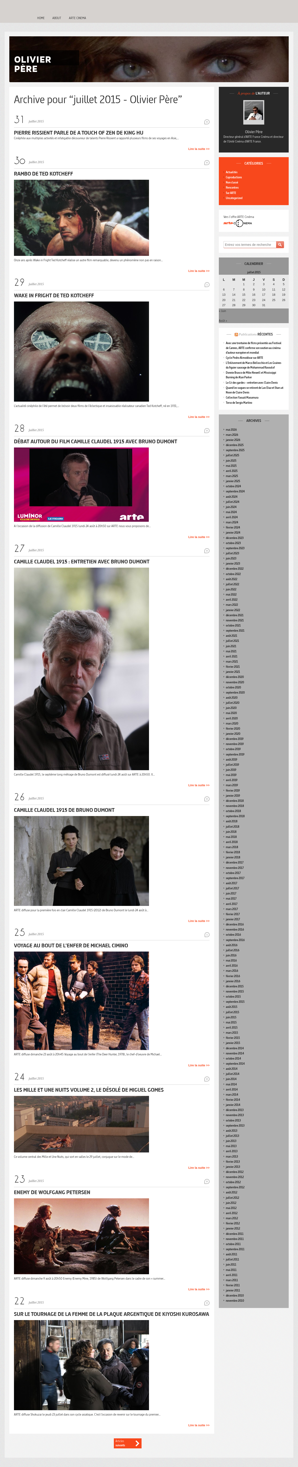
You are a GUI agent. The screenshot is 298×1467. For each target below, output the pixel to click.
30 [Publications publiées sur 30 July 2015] (253, 305)
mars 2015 (232, 1033)
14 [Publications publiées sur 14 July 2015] (233, 294)
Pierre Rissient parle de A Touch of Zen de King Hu (78, 132)
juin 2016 (231, 955)
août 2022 (231, 579)
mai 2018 (231, 837)
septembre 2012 (235, 1187)
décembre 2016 (235, 924)
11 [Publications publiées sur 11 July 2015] (273, 289)
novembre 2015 (235, 991)
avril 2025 (231, 471)
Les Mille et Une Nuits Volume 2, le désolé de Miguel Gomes (89, 1089)
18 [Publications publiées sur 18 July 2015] (273, 294)
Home (41, 18)
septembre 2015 (235, 1002)
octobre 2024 (233, 486)
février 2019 (233, 791)
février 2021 (233, 667)
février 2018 (233, 852)
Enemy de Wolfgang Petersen (52, 1192)
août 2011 (231, 1254)
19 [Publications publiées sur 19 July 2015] (283, 294)
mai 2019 (231, 775)
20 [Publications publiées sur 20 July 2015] (223, 300)
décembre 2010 (235, 1296)
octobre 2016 (233, 935)
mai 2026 (231, 430)
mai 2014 (231, 1084)
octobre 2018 (233, 811)
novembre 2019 (235, 744)
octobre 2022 (233, 574)
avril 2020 (232, 718)
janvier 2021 (233, 672)
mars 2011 (232, 1280)
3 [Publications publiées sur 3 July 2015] (263, 284)
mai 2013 (231, 1146)
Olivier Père (254, 131)
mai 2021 (231, 651)
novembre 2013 (235, 1115)
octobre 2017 (233, 873)
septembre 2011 (235, 1249)
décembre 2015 (235, 986)
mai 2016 (231, 960)
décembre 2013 (235, 1110)
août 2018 (231, 821)
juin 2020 (231, 708)
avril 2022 (231, 600)
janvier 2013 (233, 1167)
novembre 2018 (235, 806)
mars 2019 (232, 785)
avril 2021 (231, 656)
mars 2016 (232, 971)
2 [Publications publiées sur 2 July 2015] (253, 284)
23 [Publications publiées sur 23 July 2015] (253, 300)
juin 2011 (231, 1265)
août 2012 (231, 1192)
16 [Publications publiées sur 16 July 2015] (253, 294)
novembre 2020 (235, 682)
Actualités (231, 172)
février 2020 (233, 729)
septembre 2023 (235, 548)
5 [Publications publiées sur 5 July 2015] (283, 284)
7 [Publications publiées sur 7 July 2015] (234, 289)
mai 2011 (231, 1270)
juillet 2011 (232, 1259)
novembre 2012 (235, 1177)
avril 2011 (231, 1275)
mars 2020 (232, 723)
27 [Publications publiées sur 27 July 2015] (223, 305)
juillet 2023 (232, 553)
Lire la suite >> (199, 149)
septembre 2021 (235, 631)
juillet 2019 (232, 765)
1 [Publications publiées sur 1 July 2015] (244, 284)
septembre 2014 (235, 1064)
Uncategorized (234, 198)
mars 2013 (232, 1157)
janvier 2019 (233, 796)
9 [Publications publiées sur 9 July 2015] (253, 289)
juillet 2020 (232, 703)
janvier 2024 (233, 533)
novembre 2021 (235, 620)
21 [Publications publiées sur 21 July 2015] (233, 300)
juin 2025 (231, 461)
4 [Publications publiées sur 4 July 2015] (273, 284)
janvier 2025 (233, 481)
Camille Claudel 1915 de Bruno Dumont (64, 809)
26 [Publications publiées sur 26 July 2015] (283, 300)
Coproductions (234, 177)
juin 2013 (231, 1141)
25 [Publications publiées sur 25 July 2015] (273, 300)
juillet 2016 (232, 950)
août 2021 (231, 636)
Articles (124, 1443)
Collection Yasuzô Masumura (242, 398)
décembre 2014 (235, 1048)
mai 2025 (231, 466)
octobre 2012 (233, 1182)
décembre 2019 (235, 739)
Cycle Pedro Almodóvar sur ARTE (244, 358)
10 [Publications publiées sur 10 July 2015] (263, 289)
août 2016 (231, 945)
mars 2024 (232, 522)
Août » (223, 320)
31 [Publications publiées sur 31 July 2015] (263, 305)
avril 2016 (232, 966)
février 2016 (233, 976)
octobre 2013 (233, 1120)
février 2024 (233, 527)
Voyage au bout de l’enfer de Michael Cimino (71, 945)
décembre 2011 (235, 1234)
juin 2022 (231, 589)
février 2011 (233, 1285)
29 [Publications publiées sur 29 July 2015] (243, 305)
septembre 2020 (235, 693)
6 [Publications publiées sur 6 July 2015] (224, 289)
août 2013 (231, 1131)
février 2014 (233, 1100)
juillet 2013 (232, 1136)
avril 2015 (231, 1028)
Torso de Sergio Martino (239, 403)
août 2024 (231, 497)
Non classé (232, 182)
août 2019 (231, 760)
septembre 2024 (235, 491)
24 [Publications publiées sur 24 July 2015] (263, 300)
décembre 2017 (235, 862)
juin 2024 (231, 507)
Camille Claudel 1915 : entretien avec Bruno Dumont (81, 561)
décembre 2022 (235, 569)
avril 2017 (231, 904)
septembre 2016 (235, 940)
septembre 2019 (235, 754)
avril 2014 (232, 1089)
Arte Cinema (77, 18)
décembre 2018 (235, 801)
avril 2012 (231, 1213)
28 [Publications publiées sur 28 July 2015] (233, 305)
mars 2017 (232, 909)
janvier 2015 (233, 1043)
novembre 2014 (235, 1053)
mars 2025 (232, 476)
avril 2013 (231, 1151)
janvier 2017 (233, 919)
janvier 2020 (233, 734)
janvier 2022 (233, 610)
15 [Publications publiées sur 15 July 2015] (243, 294)
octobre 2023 (233, 543)
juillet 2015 (232, 1012)
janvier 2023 (233, 564)
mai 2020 (231, 713)
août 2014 (231, 1069)
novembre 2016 (235, 930)
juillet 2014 (232, 1074)
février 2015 (233, 1038)
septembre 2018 (235, 816)
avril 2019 (231, 780)
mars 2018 (232, 847)
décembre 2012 (235, 1172)
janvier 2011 (233, 1290)
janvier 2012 (233, 1228)
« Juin (222, 311)
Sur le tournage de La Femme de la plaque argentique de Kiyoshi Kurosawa (111, 1314)
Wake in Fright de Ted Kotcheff (54, 295)
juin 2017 (231, 893)
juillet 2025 (232, 455)
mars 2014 (232, 1095)
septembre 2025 (235, 450)
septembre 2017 (235, 878)
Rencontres (232, 188)
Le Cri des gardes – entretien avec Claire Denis (252, 383)
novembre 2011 (235, 1239)
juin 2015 (231, 1017)
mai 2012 (231, 1208)
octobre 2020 (233, 687)
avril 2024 (232, 517)
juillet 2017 (232, 888)
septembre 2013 (235, 1126)
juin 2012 (231, 1203)
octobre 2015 (233, 997)
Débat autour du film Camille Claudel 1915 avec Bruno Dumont (95, 441)
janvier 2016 (233, 981)
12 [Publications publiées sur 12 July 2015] (283, 289)
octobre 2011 (233, 1244)
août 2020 (231, 698)
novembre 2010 (235, 1301)
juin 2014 (231, 1079)
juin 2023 (231, 558)
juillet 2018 (232, 827)
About (56, 18)
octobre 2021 (233, 625)
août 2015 (231, 1007)
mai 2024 (231, 512)
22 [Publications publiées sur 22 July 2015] (243, 300)
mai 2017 (231, 899)
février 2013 (233, 1162)
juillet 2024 (232, 502)
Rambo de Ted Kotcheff (43, 173)
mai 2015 (231, 1022)
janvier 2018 (233, 857)
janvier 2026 (233, 440)
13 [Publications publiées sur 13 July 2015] (223, 294)
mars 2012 (232, 1218)
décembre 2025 (235, 445)
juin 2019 (231, 770)
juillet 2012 (232, 1198)
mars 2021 (232, 662)
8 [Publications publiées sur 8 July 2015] (244, 289)
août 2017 (231, 883)
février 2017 (233, 914)
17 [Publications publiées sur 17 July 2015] (263, 294)
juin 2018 (231, 832)
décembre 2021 (235, 615)
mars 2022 (232, 605)
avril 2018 (232, 842)
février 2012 (233, 1223)
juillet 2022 (232, 584)
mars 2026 (232, 435)
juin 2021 (231, 646)
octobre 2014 (233, 1058)
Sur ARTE (231, 193)
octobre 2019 (233, 749)
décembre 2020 (235, 677)
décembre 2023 (235, 538)
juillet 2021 (232, 641)
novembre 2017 (235, 868)
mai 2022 (231, 594)
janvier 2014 (233, 1105)
